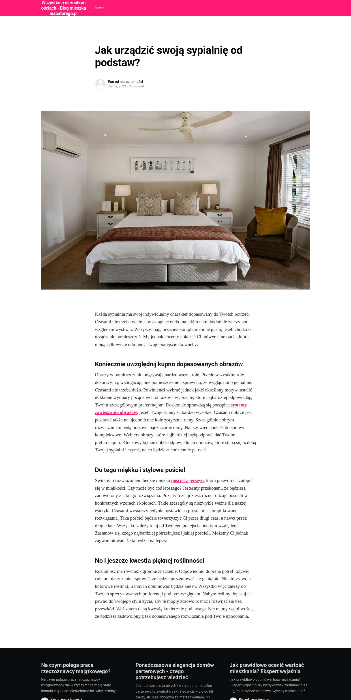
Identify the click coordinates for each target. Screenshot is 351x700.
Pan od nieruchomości (125, 82)
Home (99, 8)
